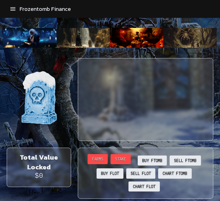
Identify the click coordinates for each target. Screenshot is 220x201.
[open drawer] (13, 9)
